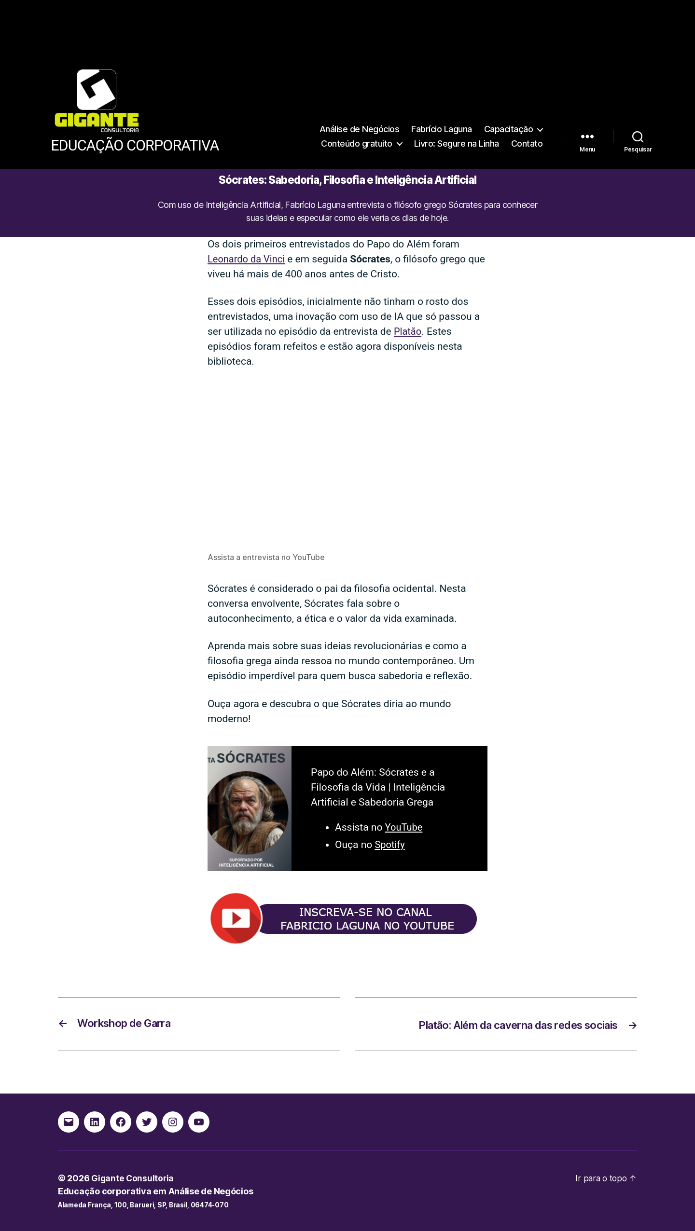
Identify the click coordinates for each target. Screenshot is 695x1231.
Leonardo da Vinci (248, 259)
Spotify (390, 844)
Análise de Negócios (360, 105)
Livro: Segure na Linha (456, 120)
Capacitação (508, 105)
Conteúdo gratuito (356, 120)
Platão (408, 331)
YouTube (405, 827)
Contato (527, 120)
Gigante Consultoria (133, 1178)
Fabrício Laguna (441, 105)
